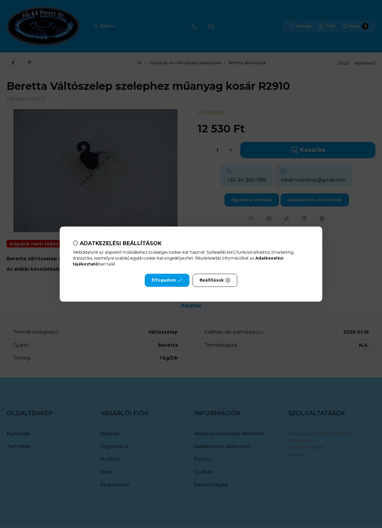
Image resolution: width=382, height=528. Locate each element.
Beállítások (215, 280)
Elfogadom (167, 280)
